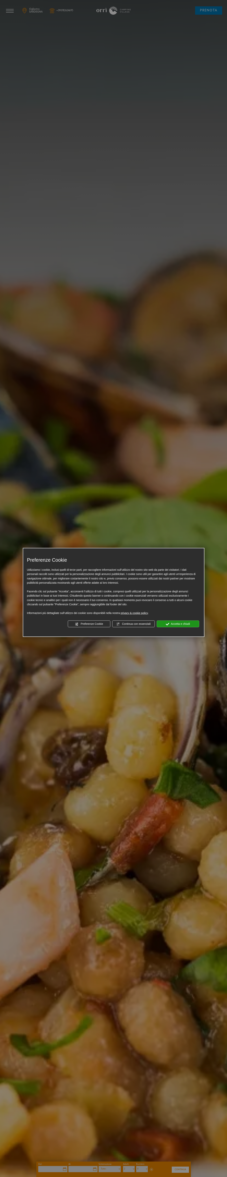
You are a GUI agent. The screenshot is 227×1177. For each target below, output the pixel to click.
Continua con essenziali (133, 624)
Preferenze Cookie (89, 624)
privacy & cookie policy (134, 613)
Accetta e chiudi (178, 624)
